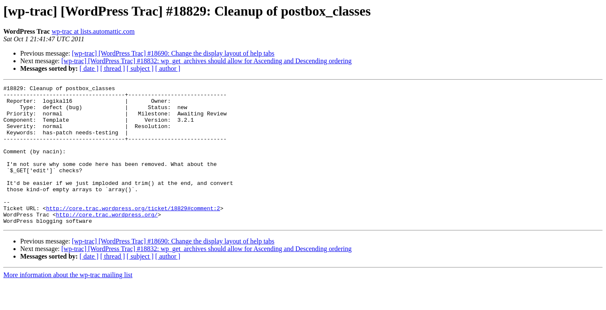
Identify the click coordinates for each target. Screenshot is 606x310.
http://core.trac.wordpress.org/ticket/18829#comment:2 (133, 233)
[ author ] (168, 68)
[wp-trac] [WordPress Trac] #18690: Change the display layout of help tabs (173, 53)
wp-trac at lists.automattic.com (93, 31)
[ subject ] (140, 68)
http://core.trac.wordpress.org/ (107, 241)
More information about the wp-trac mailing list (68, 302)
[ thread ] (112, 68)
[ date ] (89, 68)
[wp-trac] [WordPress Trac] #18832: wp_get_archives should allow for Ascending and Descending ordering (206, 60)
